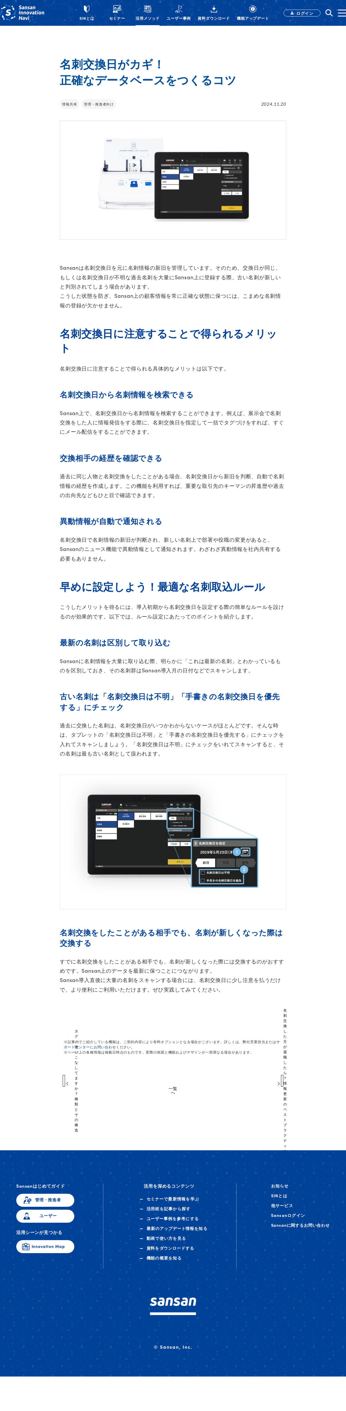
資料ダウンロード (170, 1254)
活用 (169, 1214)
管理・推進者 (48, 1205)
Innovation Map (48, 1252)
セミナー (173, 1204)
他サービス (282, 1211)
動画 (166, 1244)
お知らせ (280, 1191)
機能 (164, 1264)
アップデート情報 (177, 1234)
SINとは (279, 1201)
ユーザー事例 (173, 1224)
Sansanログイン (288, 1221)
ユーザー (48, 1221)
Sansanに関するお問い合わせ (300, 1231)
